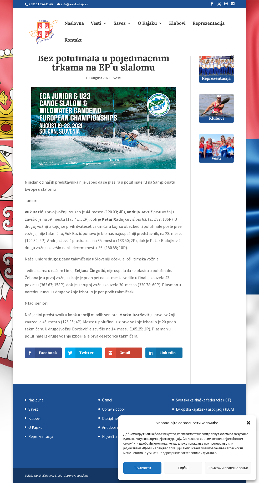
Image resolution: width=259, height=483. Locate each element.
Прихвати (142, 467)
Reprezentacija (208, 23)
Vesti (96, 23)
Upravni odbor (113, 409)
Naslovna (74, 23)
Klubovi (177, 23)
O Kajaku (147, 23)
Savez (120, 23)
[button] (248, 422)
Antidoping (111, 427)
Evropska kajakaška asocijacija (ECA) (205, 409)
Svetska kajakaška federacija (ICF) (203, 400)
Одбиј (183, 467)
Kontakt (73, 40)
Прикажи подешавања (228, 467)
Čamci (107, 400)
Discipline (110, 418)
